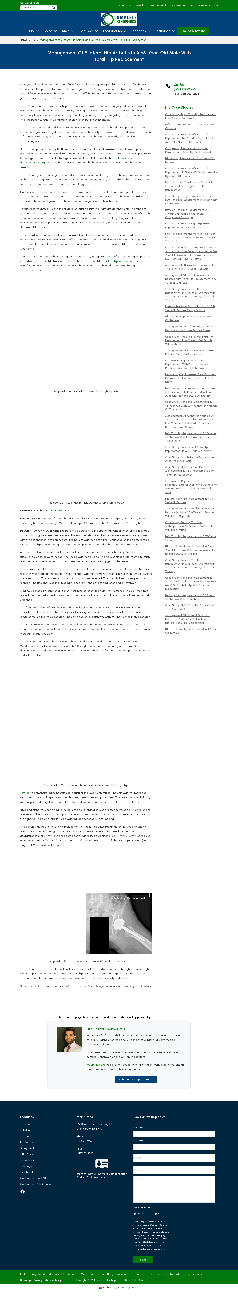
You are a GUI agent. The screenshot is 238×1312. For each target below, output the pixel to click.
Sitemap (25, 1280)
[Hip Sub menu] (37, 31)
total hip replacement (121, 261)
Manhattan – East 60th (34, 1178)
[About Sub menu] (129, 5)
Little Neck (26, 1154)
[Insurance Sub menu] (173, 31)
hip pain (127, 84)
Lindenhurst (27, 1160)
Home (24, 40)
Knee (66, 31)
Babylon (25, 1130)
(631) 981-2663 (185, 89)
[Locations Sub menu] (149, 31)
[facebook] (22, 1191)
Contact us (179, 5)
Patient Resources (202, 5)
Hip (31, 31)
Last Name (139, 1141)
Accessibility (53, 1280)
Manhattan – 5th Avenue (35, 1184)
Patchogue (27, 1166)
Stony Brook (27, 1148)
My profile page (96, 1064)
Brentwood (27, 1136)
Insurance (163, 31)
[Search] (53, 7)
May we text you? (142, 1208)
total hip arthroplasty (56, 510)
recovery (42, 969)
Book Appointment (193, 30)
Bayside (25, 1124)
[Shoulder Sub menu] (96, 31)
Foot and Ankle (114, 31)
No (159, 1213)
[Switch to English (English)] (98, 1294)
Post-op (24, 792)
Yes (138, 1213)
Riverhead (26, 1172)
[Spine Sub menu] (55, 31)
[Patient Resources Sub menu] (216, 5)
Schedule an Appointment (136, 1079)
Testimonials (159, 5)
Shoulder (86, 31)
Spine (48, 31)
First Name (139, 1127)
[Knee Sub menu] (73, 31)
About (123, 5)
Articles (141, 5)
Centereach (27, 1142)
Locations (138, 31)
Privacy (38, 1280)
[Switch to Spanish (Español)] (134, 1294)
